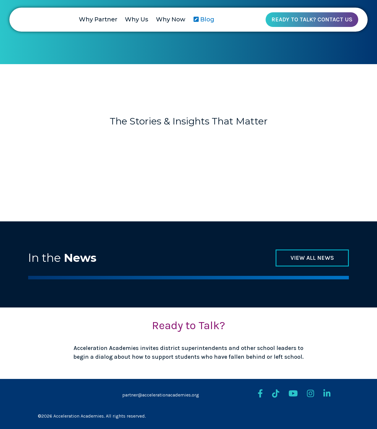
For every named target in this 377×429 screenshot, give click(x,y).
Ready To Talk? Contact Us (311, 19)
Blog (203, 19)
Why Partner (98, 19)
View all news (312, 257)
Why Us (136, 19)
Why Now (170, 19)
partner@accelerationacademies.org (160, 395)
